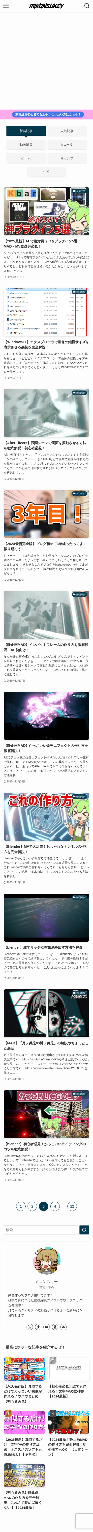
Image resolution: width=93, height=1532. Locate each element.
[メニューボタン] (6, 6)
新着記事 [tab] (26, 131)
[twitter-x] (30, 1327)
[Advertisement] (46, 60)
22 (72, 1206)
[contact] (63, 1327)
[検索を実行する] (84, 1230)
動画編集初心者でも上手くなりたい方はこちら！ (48, 114)
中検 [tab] (46, 172)
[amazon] (55, 1327)
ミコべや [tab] (67, 144)
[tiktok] (38, 1327)
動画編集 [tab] (26, 144)
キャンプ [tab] (67, 158)
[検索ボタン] (87, 6)
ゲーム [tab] (26, 158)
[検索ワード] (46, 1230)
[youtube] (46, 1327)
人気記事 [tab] (67, 131)
